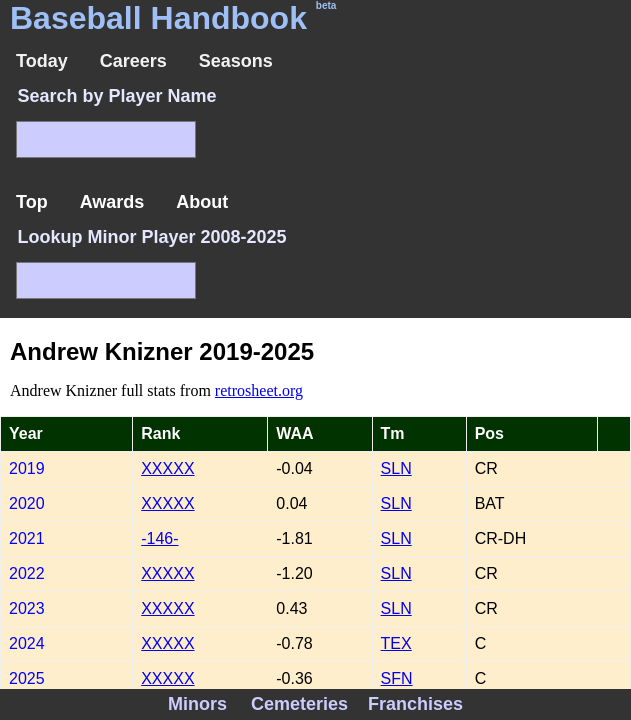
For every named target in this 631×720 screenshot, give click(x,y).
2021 (27, 538)
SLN (396, 468)
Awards (112, 202)
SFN (397, 678)
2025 (27, 678)
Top (32, 202)
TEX (396, 643)
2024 (27, 643)
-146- (159, 538)
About (202, 202)
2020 (27, 503)
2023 (27, 608)
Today (42, 61)
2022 (27, 573)
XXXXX (167, 468)
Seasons (236, 61)
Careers (133, 61)
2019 (27, 468)
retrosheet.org (259, 390)
